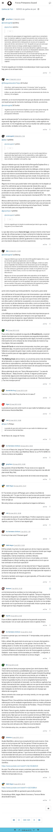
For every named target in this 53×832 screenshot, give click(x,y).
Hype (7, 404)
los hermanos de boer (13, 446)
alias (7, 79)
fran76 (8, 616)
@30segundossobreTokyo (11, 83)
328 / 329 (26, 820)
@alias (4, 140)
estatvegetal (10, 136)
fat (7, 330)
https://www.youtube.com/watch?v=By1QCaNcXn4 (20, 766)
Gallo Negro (10, 486)
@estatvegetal (7, 23)
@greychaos (8, 27)
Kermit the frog (11, 390)
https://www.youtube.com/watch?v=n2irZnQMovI (19, 788)
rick (7, 420)
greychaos (9, 19)
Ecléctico (9, 737)
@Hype (4, 424)
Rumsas (8, 588)
